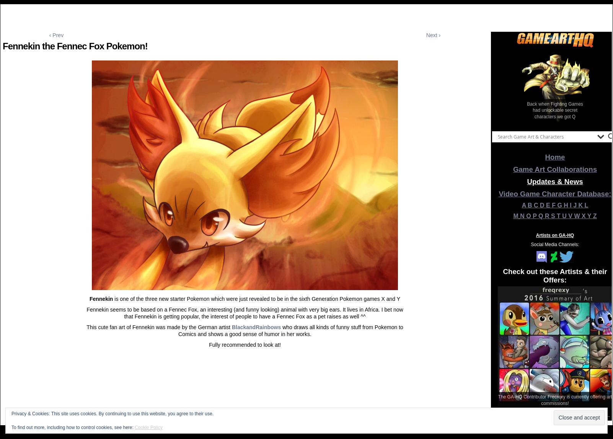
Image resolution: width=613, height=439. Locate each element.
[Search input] (545, 136)
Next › (433, 35)
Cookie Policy (149, 427)
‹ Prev (56, 35)
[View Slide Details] (555, 87)
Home (555, 157)
